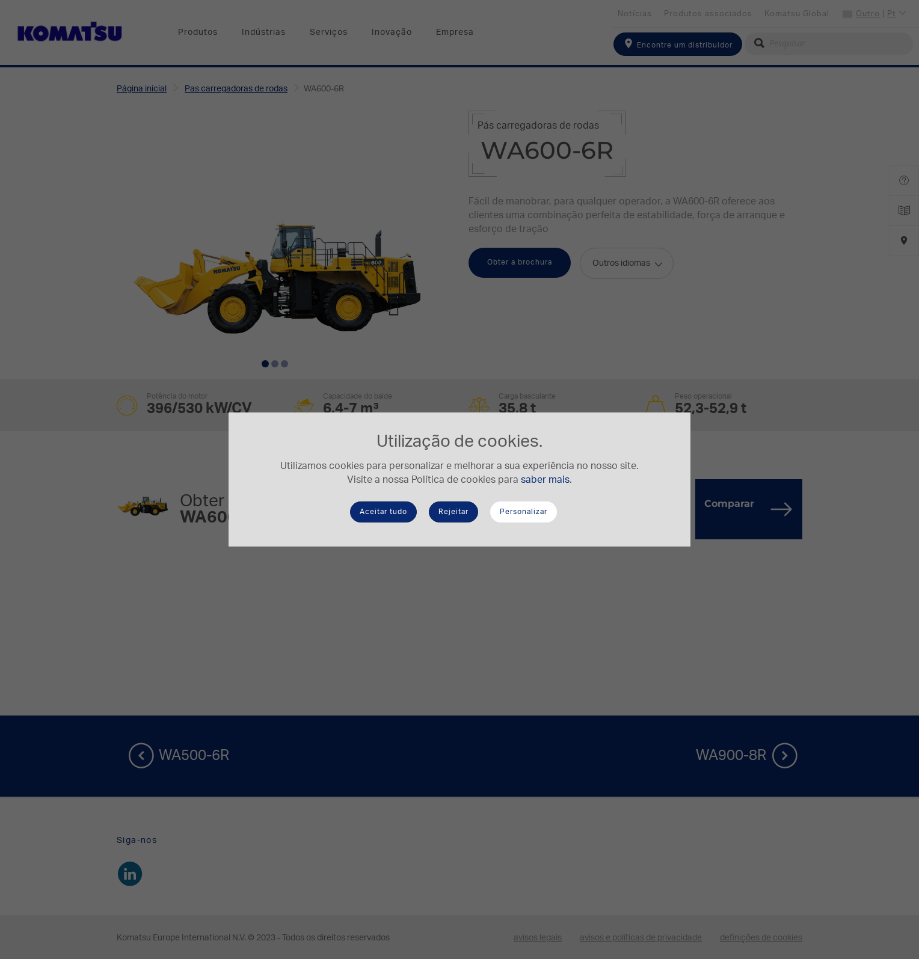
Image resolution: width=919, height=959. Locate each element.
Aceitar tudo (383, 511)
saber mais (545, 480)
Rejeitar (453, 511)
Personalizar (523, 511)
